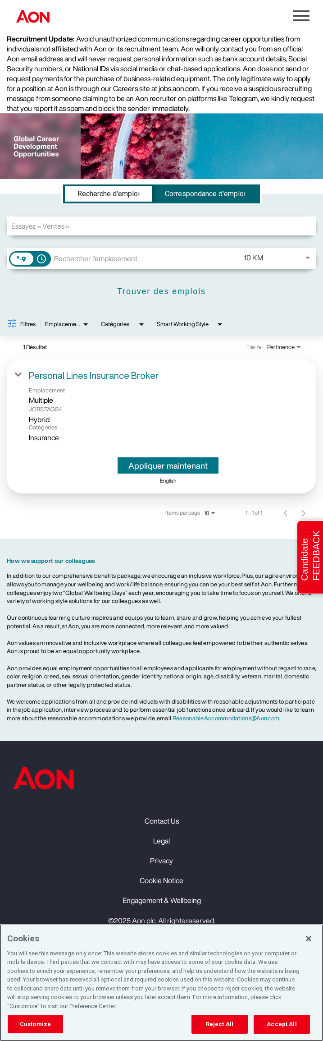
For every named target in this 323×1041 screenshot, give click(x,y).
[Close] (308, 939)
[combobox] (161, 225)
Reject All (219, 1024)
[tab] (108, 194)
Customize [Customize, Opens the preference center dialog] (35, 1024)
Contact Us (162, 820)
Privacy (161, 860)
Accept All (281, 1024)
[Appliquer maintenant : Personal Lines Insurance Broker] (168, 465)
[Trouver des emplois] (161, 291)
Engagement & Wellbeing (162, 900)
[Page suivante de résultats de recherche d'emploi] (304, 513)
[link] (161, 426)
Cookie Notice (161, 880)
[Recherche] (161, 291)
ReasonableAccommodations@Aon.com (226, 718)
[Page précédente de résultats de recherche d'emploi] (286, 513)
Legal (161, 840)
